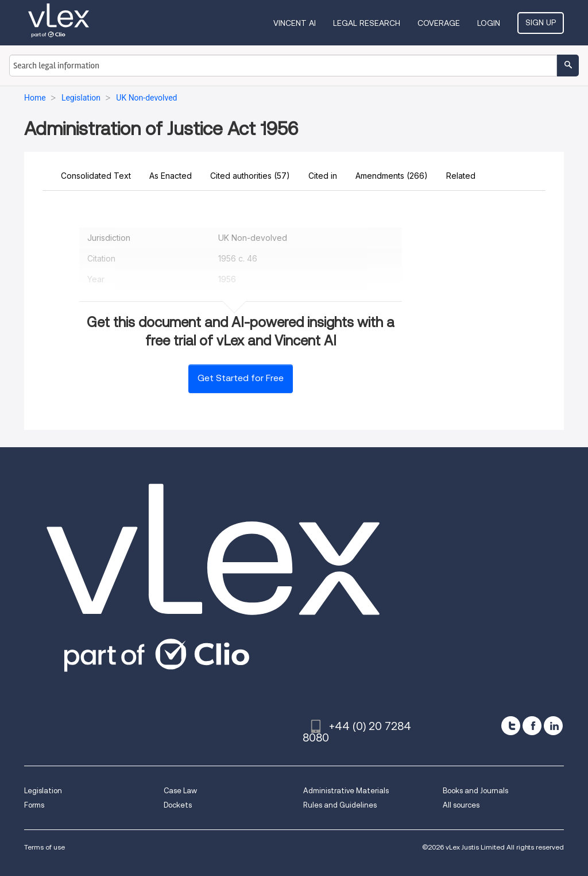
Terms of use (44, 847)
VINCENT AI (294, 23)
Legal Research (366, 23)
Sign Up (540, 22)
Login (488, 23)
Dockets (178, 805)
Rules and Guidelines (340, 805)
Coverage (438, 23)
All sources (461, 805)
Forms (34, 805)
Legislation (43, 790)
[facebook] (532, 725)
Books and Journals (475, 790)
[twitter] (510, 725)
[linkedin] (553, 725)
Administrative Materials (346, 790)
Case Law (180, 790)
